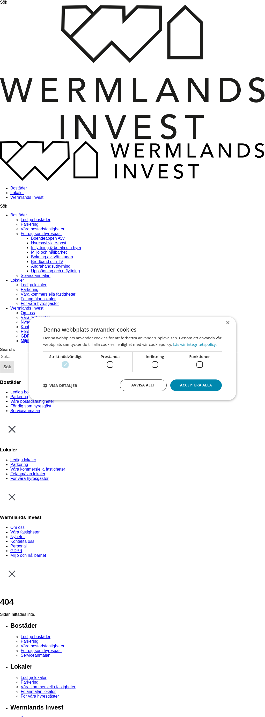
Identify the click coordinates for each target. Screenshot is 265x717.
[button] (60, 385)
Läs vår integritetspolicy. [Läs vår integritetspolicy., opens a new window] (195, 344)
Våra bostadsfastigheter (42, 229)
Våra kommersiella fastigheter (48, 294)
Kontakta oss (22, 541)
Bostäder (18, 188)
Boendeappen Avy (48, 238)
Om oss (28, 313)
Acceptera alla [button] (196, 385)
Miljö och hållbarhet (49, 252)
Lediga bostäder (35, 219)
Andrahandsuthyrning (50, 266)
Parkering (29, 224)
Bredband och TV (47, 261)
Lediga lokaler (34, 285)
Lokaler (17, 193)
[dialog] (132, 358)
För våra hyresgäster (40, 303)
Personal (18, 546)
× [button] (228, 323)
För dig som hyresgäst (41, 233)
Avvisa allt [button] (143, 385)
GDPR (27, 336)
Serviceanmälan (35, 275)
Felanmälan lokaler (38, 299)
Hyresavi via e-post (48, 243)
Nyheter (28, 322)
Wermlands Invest (26, 197)
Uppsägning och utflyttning (55, 271)
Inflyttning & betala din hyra (56, 247)
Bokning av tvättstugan (52, 257)
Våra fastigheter (25, 532)
